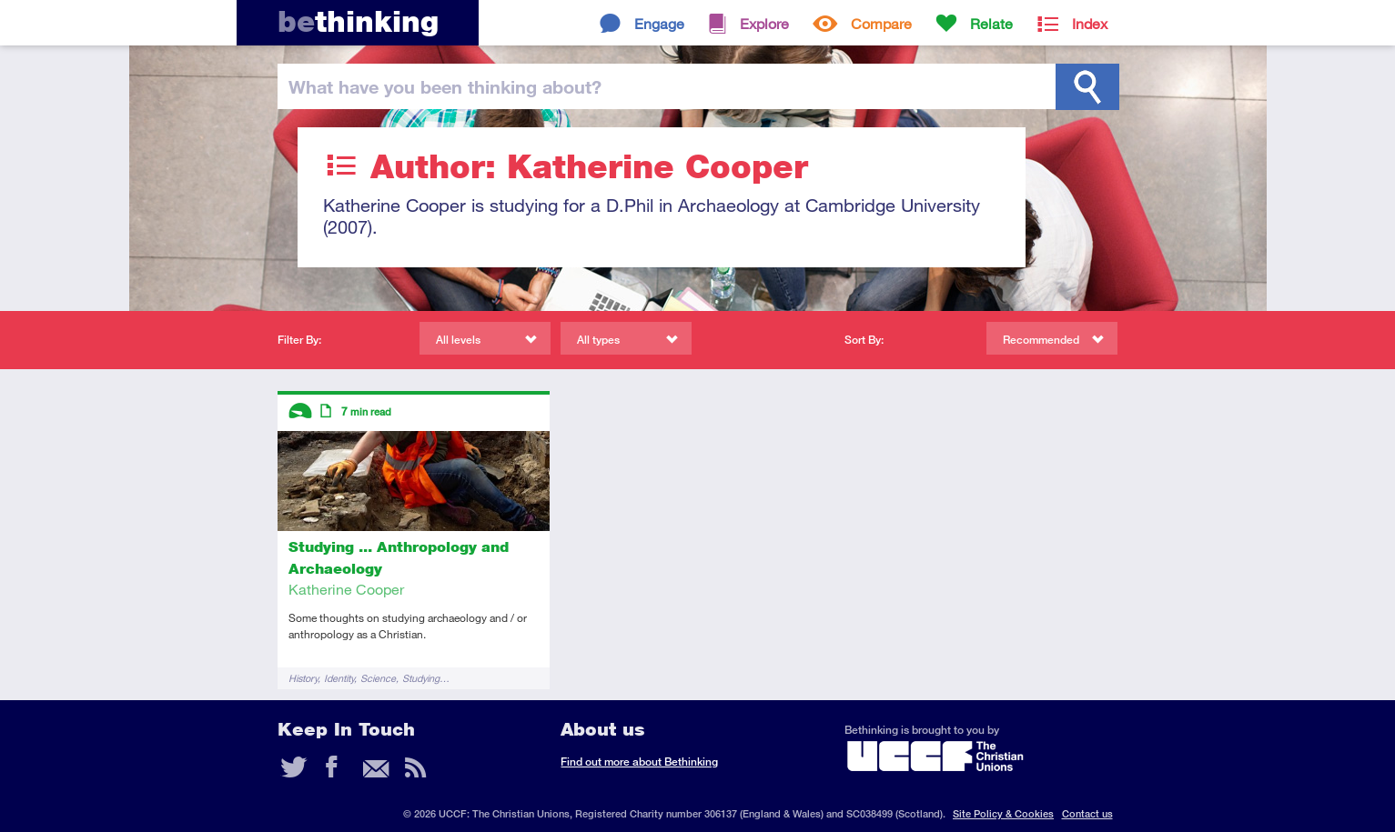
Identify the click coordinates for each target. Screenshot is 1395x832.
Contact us (1087, 813)
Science (378, 678)
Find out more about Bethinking (639, 761)
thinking (358, 21)
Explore (764, 23)
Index (1089, 23)
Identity (339, 678)
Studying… (426, 678)
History (303, 678)
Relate (991, 23)
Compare (881, 23)
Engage (659, 23)
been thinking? (444, 86)
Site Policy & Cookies (1003, 813)
